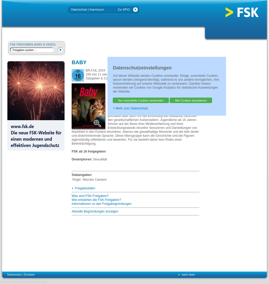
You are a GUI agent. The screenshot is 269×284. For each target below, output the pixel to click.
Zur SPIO (124, 9)
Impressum (97, 9)
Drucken (29, 274)
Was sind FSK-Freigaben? (90, 196)
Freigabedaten (85, 188)
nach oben (188, 274)
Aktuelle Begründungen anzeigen (95, 211)
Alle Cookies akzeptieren (191, 100)
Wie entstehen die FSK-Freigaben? (96, 200)
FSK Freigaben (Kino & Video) (33, 44)
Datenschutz (79, 9)
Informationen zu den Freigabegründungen (102, 204)
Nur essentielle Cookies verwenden (140, 100)
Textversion (14, 274)
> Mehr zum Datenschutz (130, 108)
